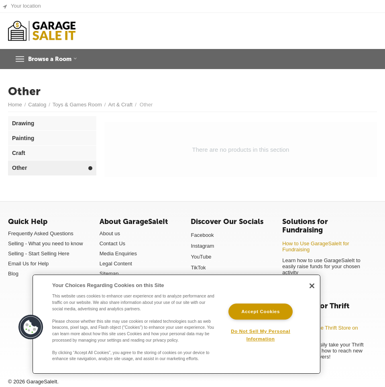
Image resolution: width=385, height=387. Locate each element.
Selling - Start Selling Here (38, 254)
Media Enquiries (118, 254)
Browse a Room (55, 59)
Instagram (202, 246)
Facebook (202, 235)
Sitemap (109, 274)
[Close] (312, 286)
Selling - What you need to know (45, 243)
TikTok (198, 268)
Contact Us (112, 243)
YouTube (201, 257)
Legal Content (116, 264)
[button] (31, 327)
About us (110, 233)
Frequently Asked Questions (40, 233)
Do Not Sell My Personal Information (260, 334)
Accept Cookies (260, 311)
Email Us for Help (28, 264)
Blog (13, 274)
